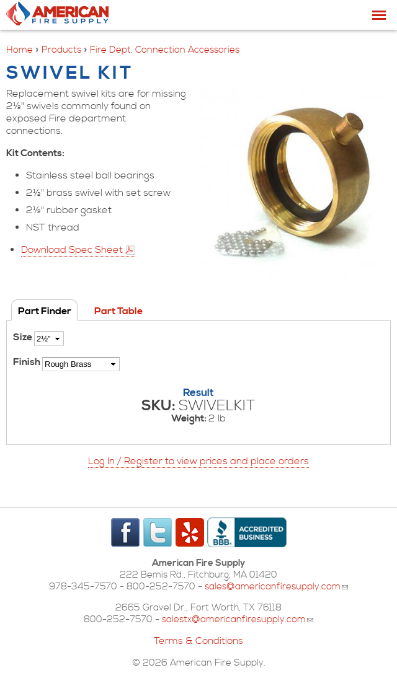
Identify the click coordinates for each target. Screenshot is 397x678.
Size (23, 337)
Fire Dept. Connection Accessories (164, 50)
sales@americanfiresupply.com (276, 586)
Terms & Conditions (198, 641)
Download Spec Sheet (72, 250)
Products (61, 50)
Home (19, 50)
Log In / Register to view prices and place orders (198, 461)
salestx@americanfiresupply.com (237, 619)
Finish (27, 362)
